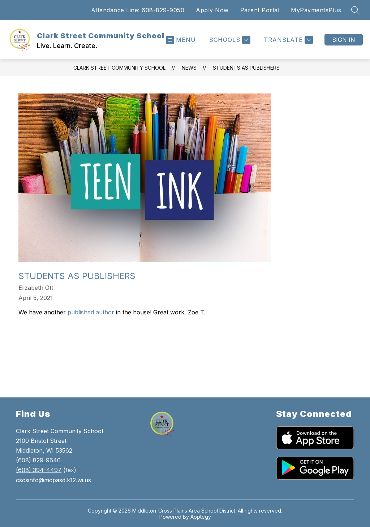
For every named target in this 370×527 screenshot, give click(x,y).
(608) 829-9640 (38, 460)
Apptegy (200, 517)
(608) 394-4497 (38, 470)
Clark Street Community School (119, 68)
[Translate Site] (287, 39)
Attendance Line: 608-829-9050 (138, 10)
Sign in (343, 39)
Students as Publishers (246, 68)
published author (91, 312)
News (189, 68)
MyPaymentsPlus (316, 10)
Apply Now (212, 10)
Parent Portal (260, 10)
